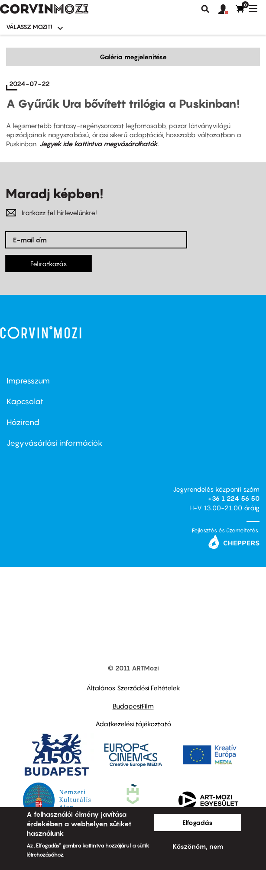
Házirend (22, 422)
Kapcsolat (24, 401)
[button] (227, 9)
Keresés (205, 9)
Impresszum (28, 380)
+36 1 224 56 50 (234, 498)
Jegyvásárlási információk (54, 443)
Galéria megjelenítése (133, 57)
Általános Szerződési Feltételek (133, 688)
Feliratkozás (48, 263)
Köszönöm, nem (197, 846)
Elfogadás (197, 822)
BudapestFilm (133, 706)
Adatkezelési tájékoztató (133, 724)
